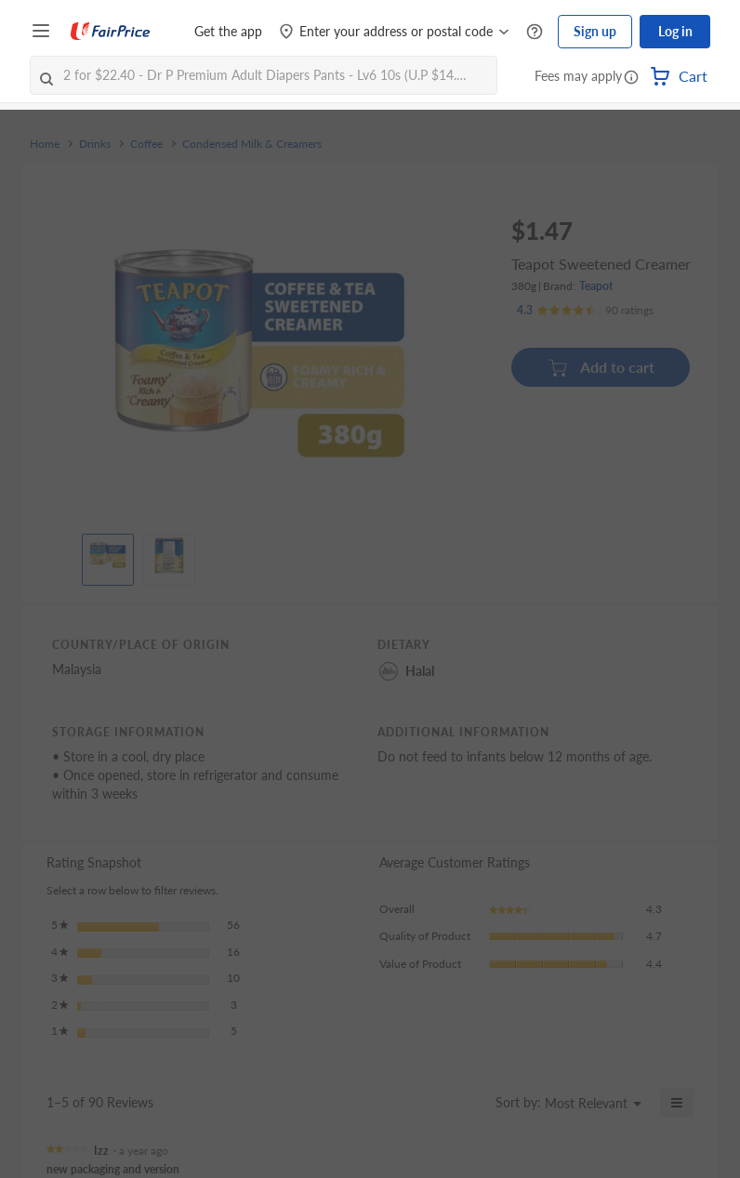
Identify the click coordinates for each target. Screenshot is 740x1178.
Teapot (596, 286)
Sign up (595, 31)
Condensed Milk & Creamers (252, 144)
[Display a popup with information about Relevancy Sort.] (470, 1103)
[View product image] (108, 555)
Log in (675, 31)
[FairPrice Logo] (111, 31)
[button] (631, 78)
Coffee (146, 144)
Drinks (95, 144)
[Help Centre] (534, 32)
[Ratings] (585, 310)
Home (44, 144)
